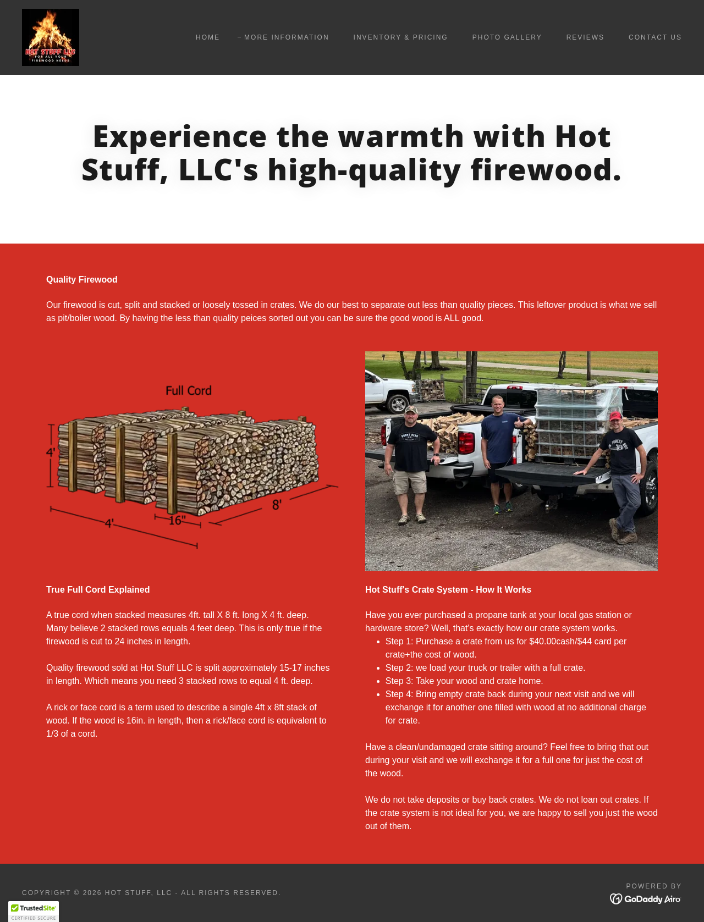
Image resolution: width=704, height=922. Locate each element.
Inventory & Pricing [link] (401, 37)
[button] (33, 911)
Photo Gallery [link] (507, 37)
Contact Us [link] (655, 37)
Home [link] (208, 37)
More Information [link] (286, 37)
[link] (50, 36)
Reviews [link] (585, 37)
